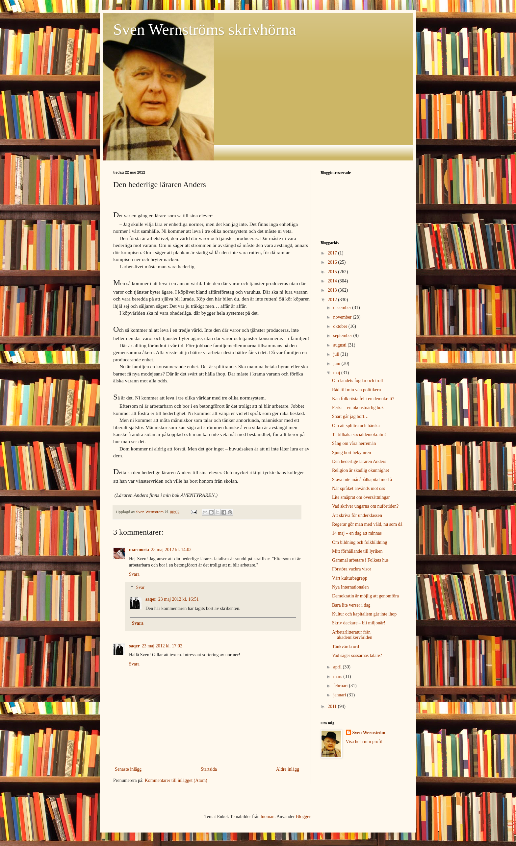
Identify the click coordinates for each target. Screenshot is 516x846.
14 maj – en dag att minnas (357, 533)
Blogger (303, 816)
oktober (340, 326)
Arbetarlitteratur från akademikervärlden (352, 635)
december (342, 307)
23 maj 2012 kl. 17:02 (162, 645)
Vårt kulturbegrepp (349, 578)
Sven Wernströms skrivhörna (204, 29)
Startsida (209, 769)
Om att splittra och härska (356, 425)
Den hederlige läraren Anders (359, 461)
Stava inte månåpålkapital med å (362, 479)
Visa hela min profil (364, 741)
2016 (333, 262)
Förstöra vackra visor (351, 569)
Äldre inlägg (287, 769)
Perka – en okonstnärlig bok (358, 407)
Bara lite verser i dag (351, 605)
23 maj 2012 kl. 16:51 (178, 599)
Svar (140, 587)
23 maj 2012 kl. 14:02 (171, 549)
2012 (333, 299)
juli (336, 354)
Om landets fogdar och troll (357, 380)
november (342, 317)
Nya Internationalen (350, 587)
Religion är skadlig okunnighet (360, 470)
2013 (333, 290)
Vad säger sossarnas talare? (357, 655)
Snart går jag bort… (350, 416)
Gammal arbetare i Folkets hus (360, 560)
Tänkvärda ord (345, 646)
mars (338, 676)
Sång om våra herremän (354, 443)
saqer (150, 599)
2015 (333, 271)
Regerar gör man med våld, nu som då (367, 524)
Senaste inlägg (128, 769)
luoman (267, 816)
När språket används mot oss (358, 488)
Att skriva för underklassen (357, 515)
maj (337, 372)
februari (341, 685)
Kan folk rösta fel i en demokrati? (363, 398)
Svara (134, 574)
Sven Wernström (368, 732)
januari (340, 694)
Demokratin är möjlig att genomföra (365, 595)
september (343, 335)
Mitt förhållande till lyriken (357, 551)
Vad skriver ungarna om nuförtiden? (365, 506)
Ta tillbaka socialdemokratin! (359, 434)
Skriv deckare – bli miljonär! (358, 622)
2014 (333, 280)
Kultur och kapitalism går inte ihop (364, 614)
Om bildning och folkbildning (359, 542)
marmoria (139, 549)
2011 (333, 706)
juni (337, 363)
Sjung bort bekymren (351, 452)
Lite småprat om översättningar (361, 497)
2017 (333, 253)
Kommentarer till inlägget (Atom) (176, 780)
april (338, 667)
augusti (340, 345)
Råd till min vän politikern (356, 389)
